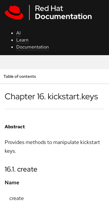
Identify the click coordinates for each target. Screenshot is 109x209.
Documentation (32, 47)
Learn (22, 40)
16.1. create (21, 169)
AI (18, 33)
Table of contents (19, 76)
